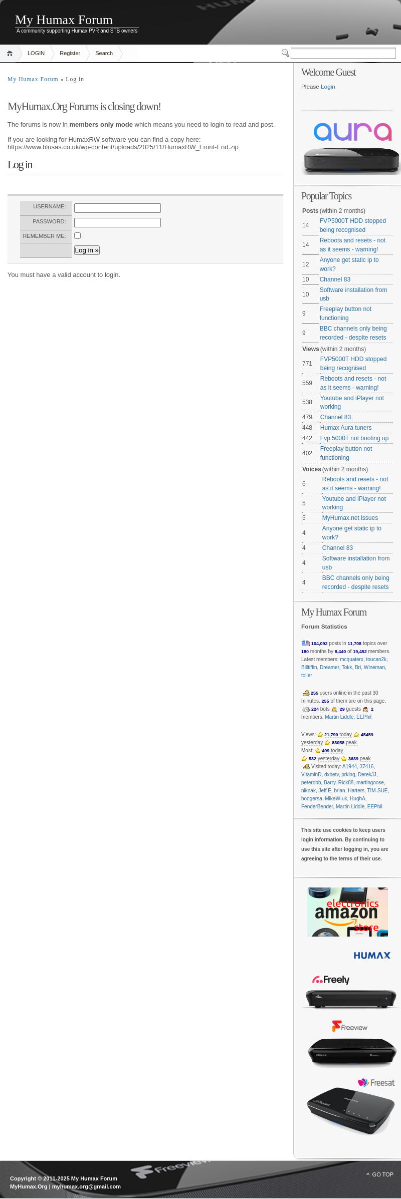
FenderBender (317, 806)
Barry (329, 782)
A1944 (349, 766)
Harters (356, 790)
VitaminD (311, 774)
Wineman (374, 667)
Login (328, 86)
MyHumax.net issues (350, 517)
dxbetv (331, 774)
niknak (308, 790)
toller (306, 675)
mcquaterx (351, 659)
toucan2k (376, 659)
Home (11, 53)
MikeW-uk (336, 798)
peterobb (311, 782)
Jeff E (324, 790)
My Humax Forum (64, 20)
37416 (367, 766)
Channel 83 (335, 279)
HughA (357, 798)
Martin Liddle (339, 717)
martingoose (370, 782)
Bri (358, 667)
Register (70, 53)
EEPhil (363, 717)
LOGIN (36, 53)
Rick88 (346, 782)
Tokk (347, 667)
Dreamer (329, 667)
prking (348, 774)
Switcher (286, 53)
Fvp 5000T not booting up (354, 438)
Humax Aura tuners (346, 427)
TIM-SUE (377, 790)
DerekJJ (367, 774)
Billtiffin (309, 667)
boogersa (311, 798)
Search (104, 53)
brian (339, 790)
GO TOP (382, 1174)
